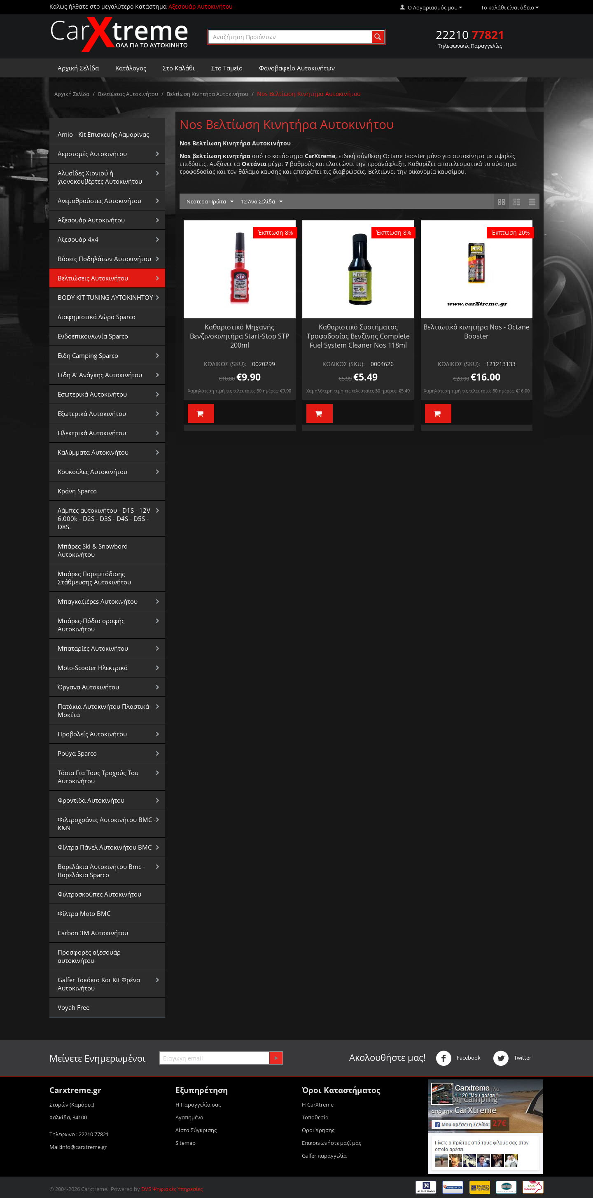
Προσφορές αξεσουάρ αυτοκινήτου (89, 956)
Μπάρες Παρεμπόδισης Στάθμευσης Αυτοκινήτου (94, 578)
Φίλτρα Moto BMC (84, 913)
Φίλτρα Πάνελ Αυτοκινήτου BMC (105, 847)
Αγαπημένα (189, 1117)
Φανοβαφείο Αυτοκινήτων (297, 68)
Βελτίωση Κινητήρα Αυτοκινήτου (207, 94)
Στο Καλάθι (179, 68)
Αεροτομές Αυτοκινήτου (92, 153)
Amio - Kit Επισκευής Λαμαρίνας (103, 134)
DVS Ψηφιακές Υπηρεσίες (172, 1189)
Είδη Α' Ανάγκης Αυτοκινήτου (100, 375)
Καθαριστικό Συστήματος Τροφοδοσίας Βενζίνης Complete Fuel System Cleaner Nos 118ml (358, 336)
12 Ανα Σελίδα (261, 202)
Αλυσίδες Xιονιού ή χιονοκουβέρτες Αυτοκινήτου (100, 177)
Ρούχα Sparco (77, 753)
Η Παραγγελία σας (198, 1104)
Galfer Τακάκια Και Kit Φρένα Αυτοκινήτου (99, 984)
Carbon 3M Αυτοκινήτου (93, 933)
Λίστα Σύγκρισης (196, 1130)
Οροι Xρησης (318, 1130)
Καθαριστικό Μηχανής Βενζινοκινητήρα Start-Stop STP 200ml (239, 336)
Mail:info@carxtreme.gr (78, 1147)
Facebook (458, 1058)
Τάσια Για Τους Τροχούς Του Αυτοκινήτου (98, 776)
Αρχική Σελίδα (78, 68)
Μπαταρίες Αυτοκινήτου (93, 648)
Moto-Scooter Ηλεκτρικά (93, 667)
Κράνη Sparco (77, 491)
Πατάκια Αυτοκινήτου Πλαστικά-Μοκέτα (104, 710)
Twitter (512, 1058)
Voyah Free (73, 1007)
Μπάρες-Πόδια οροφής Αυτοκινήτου (91, 625)
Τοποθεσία (315, 1117)
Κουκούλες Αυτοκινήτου (92, 471)
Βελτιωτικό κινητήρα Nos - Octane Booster (476, 331)
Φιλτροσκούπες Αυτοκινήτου (99, 894)
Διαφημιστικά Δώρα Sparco (96, 317)
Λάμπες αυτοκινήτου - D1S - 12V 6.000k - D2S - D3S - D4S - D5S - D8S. (104, 518)
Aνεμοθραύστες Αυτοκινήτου (99, 200)
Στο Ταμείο (227, 68)
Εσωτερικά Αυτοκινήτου (92, 394)
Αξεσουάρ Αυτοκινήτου (91, 220)
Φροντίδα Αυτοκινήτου (91, 800)
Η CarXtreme (318, 1104)
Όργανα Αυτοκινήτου (88, 687)
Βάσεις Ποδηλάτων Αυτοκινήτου (104, 259)
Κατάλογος (130, 68)
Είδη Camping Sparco (88, 355)
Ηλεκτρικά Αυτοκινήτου (92, 433)
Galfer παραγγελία (324, 1155)
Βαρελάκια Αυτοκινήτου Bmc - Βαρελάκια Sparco (101, 870)
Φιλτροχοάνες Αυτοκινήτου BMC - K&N (107, 823)
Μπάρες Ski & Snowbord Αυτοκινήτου (93, 550)
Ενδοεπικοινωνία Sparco (93, 336)
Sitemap (185, 1143)
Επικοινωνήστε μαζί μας (331, 1143)
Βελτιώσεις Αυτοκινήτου (128, 94)
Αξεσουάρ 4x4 (78, 239)
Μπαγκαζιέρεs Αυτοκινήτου (98, 601)
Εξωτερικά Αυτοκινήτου (92, 413)
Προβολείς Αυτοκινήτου (92, 734)
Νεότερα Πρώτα (210, 202)
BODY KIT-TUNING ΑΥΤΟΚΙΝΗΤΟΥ (105, 297)
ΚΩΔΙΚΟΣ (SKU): (225, 364)
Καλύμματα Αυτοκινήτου (93, 452)
